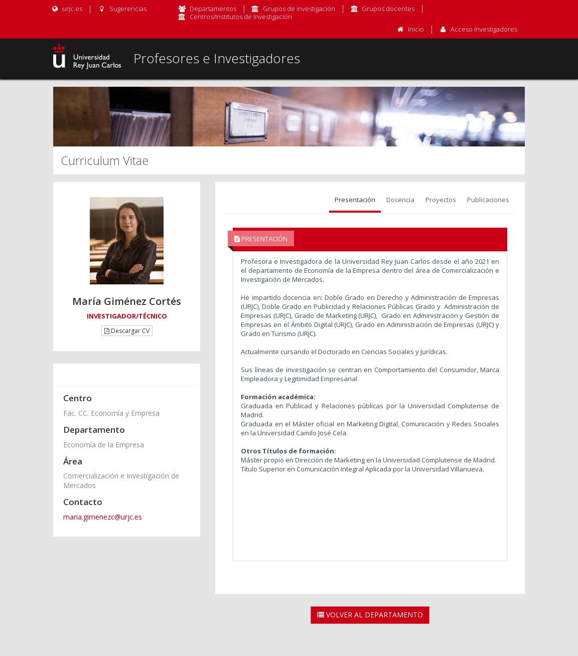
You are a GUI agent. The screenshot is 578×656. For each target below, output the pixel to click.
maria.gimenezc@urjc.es (102, 517)
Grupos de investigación (299, 8)
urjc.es (66, 8)
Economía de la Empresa (103, 444)
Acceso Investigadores (484, 29)
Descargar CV (127, 330)
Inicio (416, 29)
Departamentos (213, 8)
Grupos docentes (388, 8)
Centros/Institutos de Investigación (241, 16)
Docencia (400, 199)
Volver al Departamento (370, 614)
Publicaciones (488, 199)
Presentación (355, 199)
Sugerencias (121, 8)
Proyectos (440, 199)
